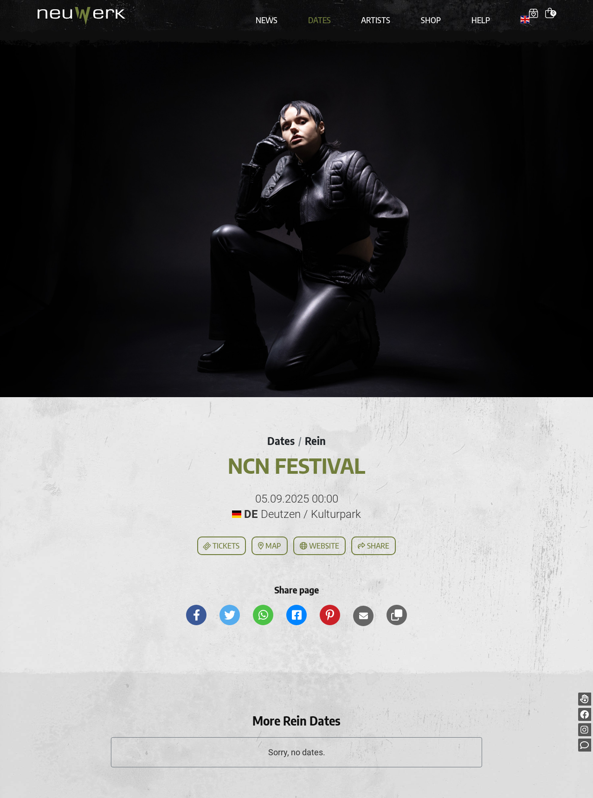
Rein (316, 432)
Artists (379, 15)
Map (269, 537)
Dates (327, 15)
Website (319, 537)
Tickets (220, 538)
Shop (429, 15)
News (278, 15)
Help (475, 15)
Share (373, 537)
